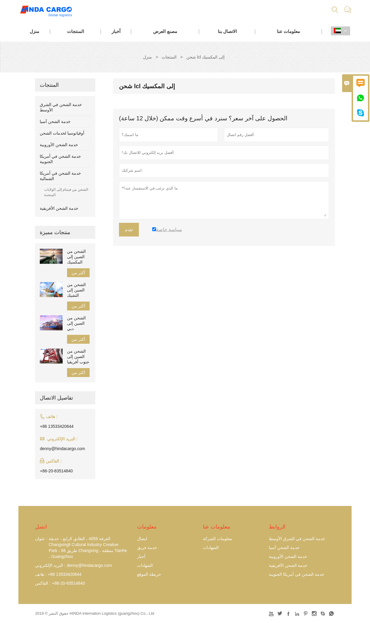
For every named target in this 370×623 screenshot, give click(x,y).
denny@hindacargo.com (62, 448)
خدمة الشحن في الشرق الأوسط (297, 538)
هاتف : (40, 574)
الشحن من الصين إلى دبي (76, 323)
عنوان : (41, 538)
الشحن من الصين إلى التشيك (76, 290)
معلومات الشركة (217, 538)
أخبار (116, 31)
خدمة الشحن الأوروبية (59, 144)
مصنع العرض (165, 31)
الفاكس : (42, 583)
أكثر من (78, 272)
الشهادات (145, 565)
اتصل (41, 527)
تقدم (129, 229)
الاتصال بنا (227, 31)
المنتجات (75, 31)
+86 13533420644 (56, 426)
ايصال (142, 538)
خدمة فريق (147, 547)
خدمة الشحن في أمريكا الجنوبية (296, 574)
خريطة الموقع (149, 574)
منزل (34, 31)
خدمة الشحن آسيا (55, 121)
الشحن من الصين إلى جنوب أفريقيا (78, 356)
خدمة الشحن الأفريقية (59, 208)
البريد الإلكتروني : (50, 565)
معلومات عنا (288, 31)
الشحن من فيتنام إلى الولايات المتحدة (66, 192)
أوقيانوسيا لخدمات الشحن (62, 133)
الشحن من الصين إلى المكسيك (76, 256)
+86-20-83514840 (56, 471)
